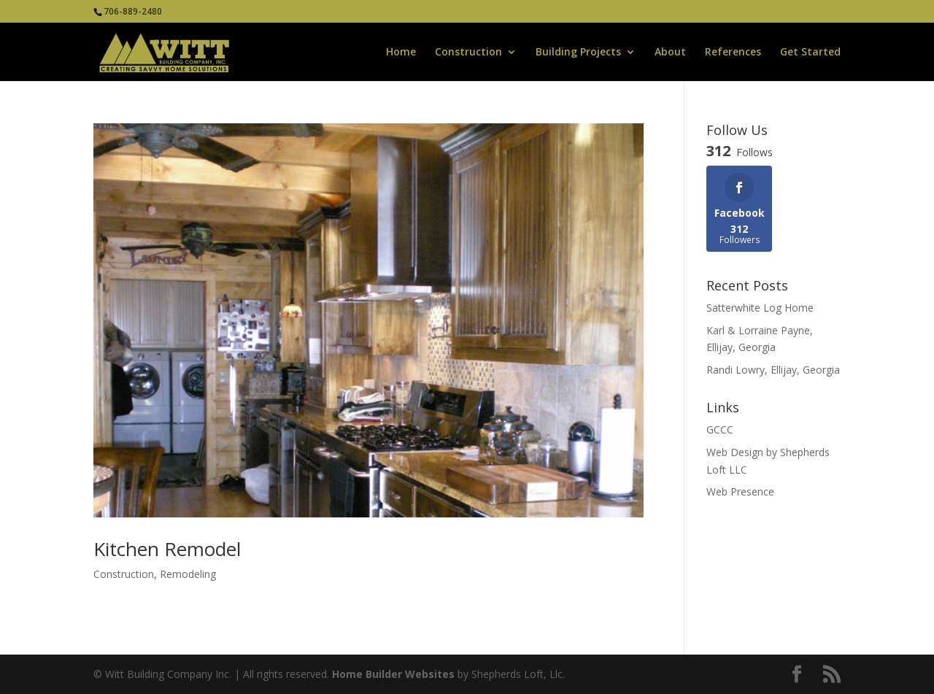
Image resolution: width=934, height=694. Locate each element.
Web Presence (740, 491)
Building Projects (578, 52)
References (733, 52)
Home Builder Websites (393, 674)
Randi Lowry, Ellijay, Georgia (773, 370)
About (670, 52)
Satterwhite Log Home (760, 308)
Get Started (810, 52)
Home (401, 52)
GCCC (719, 429)
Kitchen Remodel (167, 549)
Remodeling (188, 574)
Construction (468, 52)
